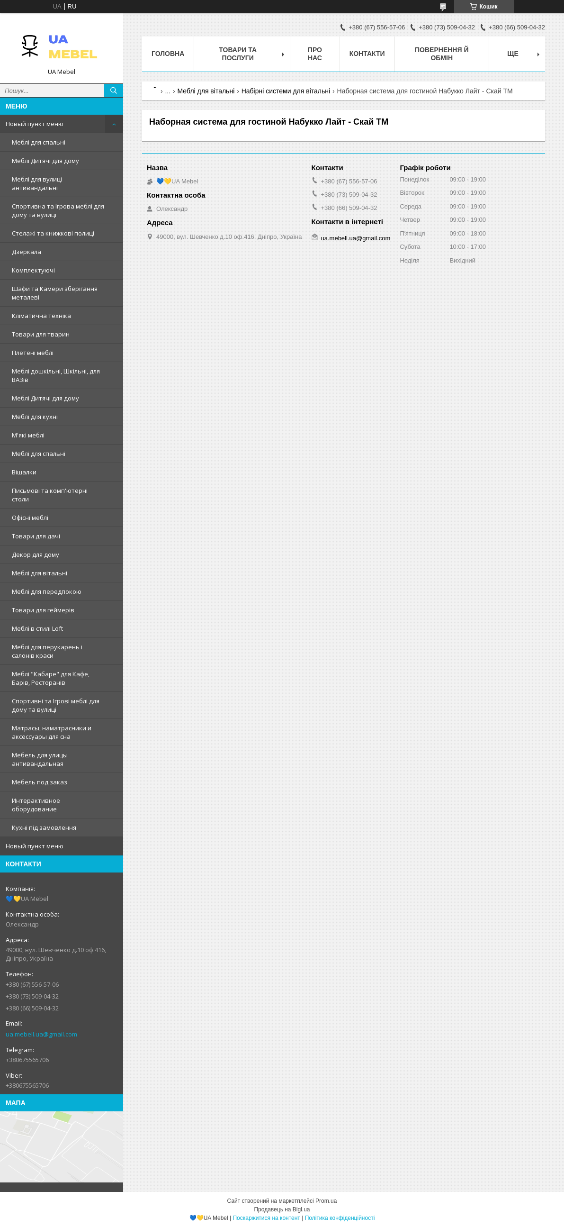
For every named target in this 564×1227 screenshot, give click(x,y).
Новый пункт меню (34, 123)
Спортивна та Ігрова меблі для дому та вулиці (58, 210)
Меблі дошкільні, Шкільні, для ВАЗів (56, 375)
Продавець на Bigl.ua (282, 1209)
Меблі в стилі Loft (37, 628)
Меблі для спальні (38, 142)
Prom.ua (326, 1201)
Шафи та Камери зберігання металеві (55, 292)
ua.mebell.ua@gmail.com (41, 1034)
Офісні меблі (30, 517)
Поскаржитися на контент (266, 1218)
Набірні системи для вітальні (286, 91)
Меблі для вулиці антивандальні (37, 183)
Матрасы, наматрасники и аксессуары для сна (51, 732)
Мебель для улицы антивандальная (40, 759)
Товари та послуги (238, 54)
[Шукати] (113, 90)
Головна (168, 53)
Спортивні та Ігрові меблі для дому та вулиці (55, 705)
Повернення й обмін (441, 54)
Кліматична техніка (41, 315)
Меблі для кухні (35, 416)
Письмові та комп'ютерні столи (50, 494)
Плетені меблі (33, 352)
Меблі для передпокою (46, 591)
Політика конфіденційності (340, 1218)
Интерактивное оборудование (36, 804)
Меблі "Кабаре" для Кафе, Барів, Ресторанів (51, 678)
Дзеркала (26, 251)
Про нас (315, 54)
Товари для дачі (36, 536)
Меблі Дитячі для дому (45, 160)
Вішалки (24, 472)
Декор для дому (35, 554)
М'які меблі (28, 435)
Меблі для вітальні (39, 573)
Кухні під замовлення (44, 827)
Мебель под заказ (39, 782)
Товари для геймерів (43, 610)
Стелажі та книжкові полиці (53, 233)
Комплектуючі (33, 270)
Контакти (367, 53)
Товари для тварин (41, 334)
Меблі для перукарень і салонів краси (47, 651)
